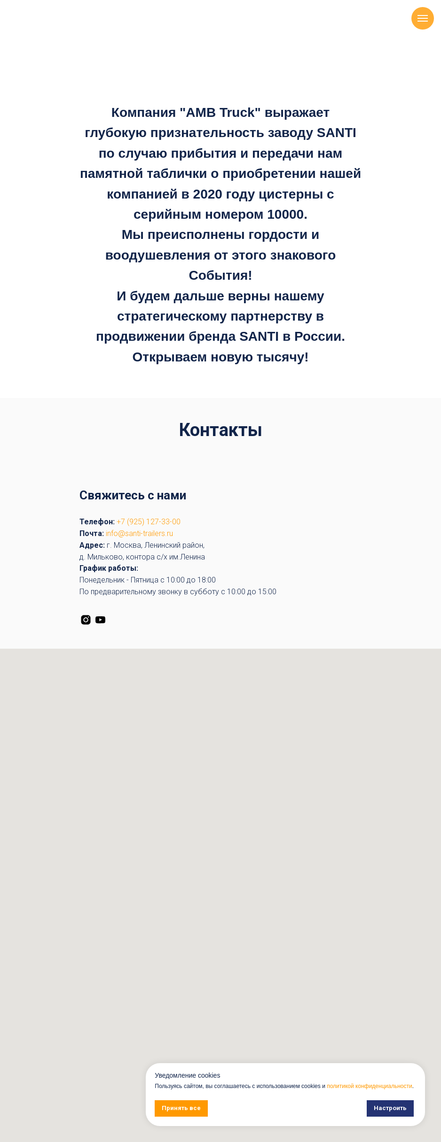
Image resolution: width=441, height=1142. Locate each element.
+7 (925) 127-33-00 (149, 521)
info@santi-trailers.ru (139, 533)
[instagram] (86, 620)
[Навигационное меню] (422, 18)
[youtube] (100, 620)
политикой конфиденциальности (369, 1086)
